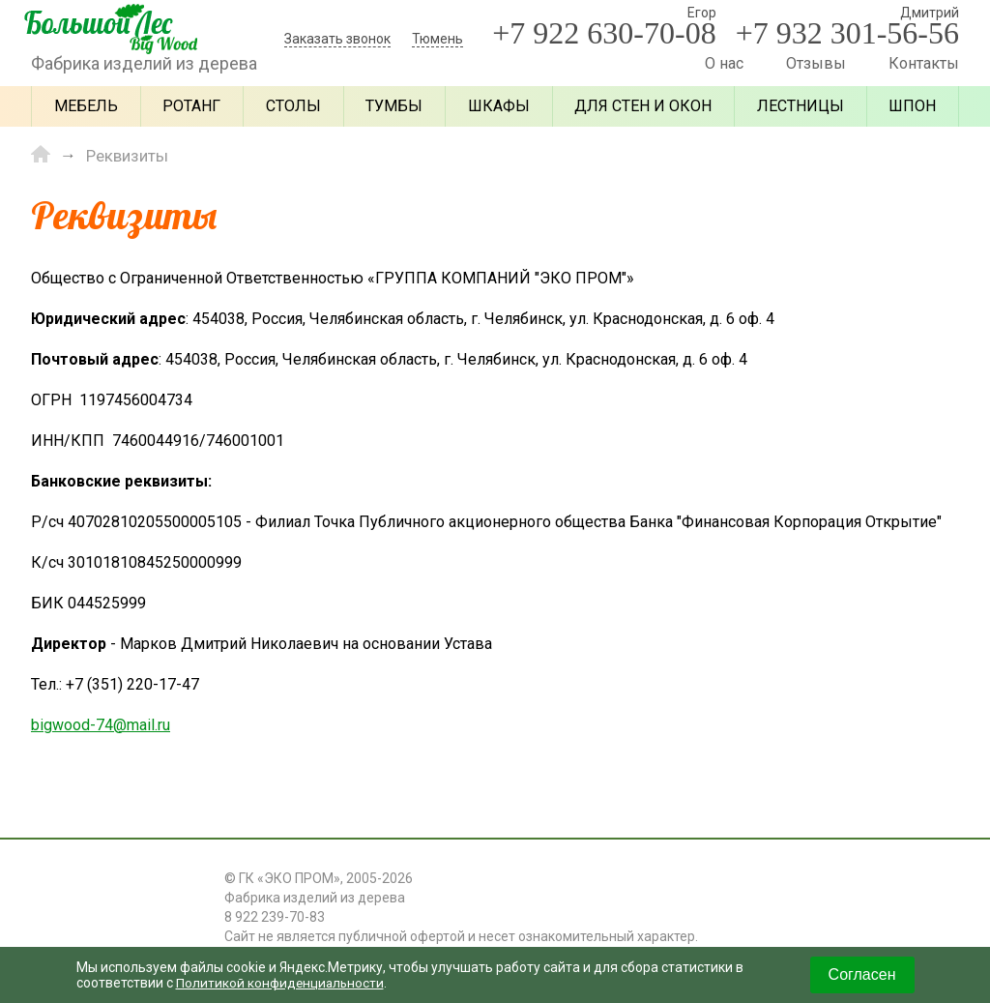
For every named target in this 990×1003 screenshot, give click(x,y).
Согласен (862, 974)
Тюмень (437, 38)
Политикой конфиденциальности (282, 982)
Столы (293, 106)
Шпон (912, 106)
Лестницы (800, 106)
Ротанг (191, 106)
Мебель (86, 106)
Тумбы (393, 106)
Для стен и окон (643, 106)
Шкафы (499, 106)
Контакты (923, 63)
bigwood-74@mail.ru (100, 724)
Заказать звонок (337, 38)
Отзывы (816, 63)
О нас (724, 63)
